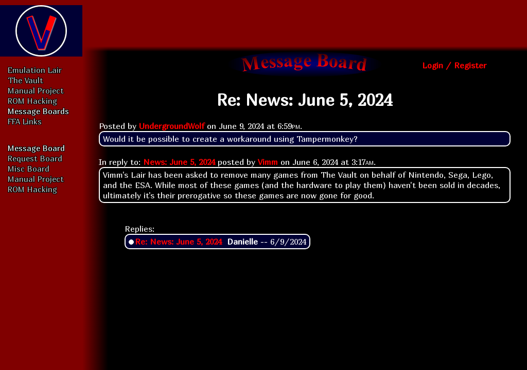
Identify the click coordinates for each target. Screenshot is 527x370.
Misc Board (28, 168)
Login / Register (454, 65)
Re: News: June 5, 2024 (178, 241)
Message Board (36, 148)
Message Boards (38, 111)
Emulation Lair (35, 70)
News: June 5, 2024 (179, 162)
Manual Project (36, 90)
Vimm (268, 162)
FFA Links (25, 121)
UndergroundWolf (171, 126)
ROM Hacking (32, 100)
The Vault (25, 80)
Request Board (35, 158)
